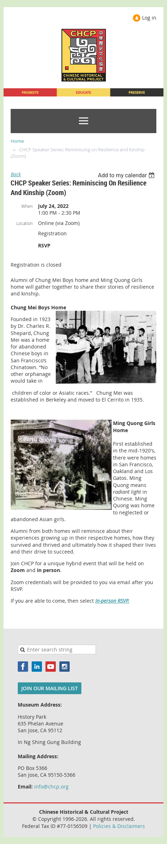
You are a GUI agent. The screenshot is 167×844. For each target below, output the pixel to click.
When (27, 206)
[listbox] (127, 175)
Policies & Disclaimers (119, 826)
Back (16, 174)
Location (24, 223)
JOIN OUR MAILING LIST (49, 688)
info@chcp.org (51, 786)
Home (17, 141)
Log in (149, 17)
